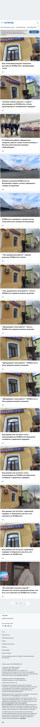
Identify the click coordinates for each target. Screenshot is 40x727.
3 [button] (20, 603)
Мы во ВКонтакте (31, 27)
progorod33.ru (16, 695)
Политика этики (6, 634)
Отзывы (4, 641)
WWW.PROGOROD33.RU (16, 664)
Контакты (4, 647)
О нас (3, 631)
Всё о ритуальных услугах (8, 27)
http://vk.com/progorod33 (8, 703)
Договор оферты (6, 650)
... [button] (24, 603)
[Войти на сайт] (37, 22)
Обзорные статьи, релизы (8, 644)
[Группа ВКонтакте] (3, 626)
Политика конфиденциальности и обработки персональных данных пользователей (18, 656)
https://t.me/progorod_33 (8, 704)
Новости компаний (6, 653)
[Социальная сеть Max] (11, 626)
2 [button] (16, 603)
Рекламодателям (21, 27)
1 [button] (12, 603)
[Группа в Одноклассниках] (5, 626)
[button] (28, 603)
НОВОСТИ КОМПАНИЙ (7, 618)
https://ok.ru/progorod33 (21, 703)
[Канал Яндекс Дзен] (8, 626)
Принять (34, 32)
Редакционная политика (7, 638)
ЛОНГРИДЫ (5, 615)
